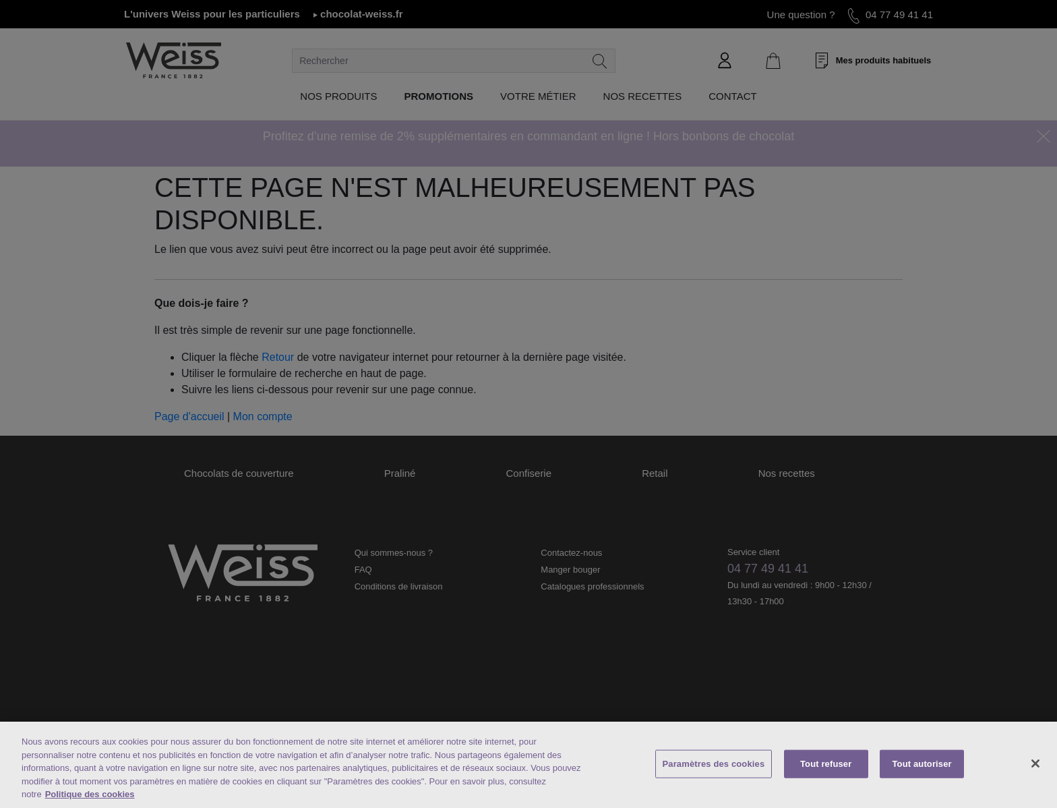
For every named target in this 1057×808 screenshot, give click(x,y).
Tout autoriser (922, 764)
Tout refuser (825, 764)
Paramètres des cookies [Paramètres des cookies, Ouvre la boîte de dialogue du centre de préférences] (714, 764)
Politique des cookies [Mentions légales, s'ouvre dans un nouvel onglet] (90, 794)
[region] (528, 765)
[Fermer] (1035, 763)
